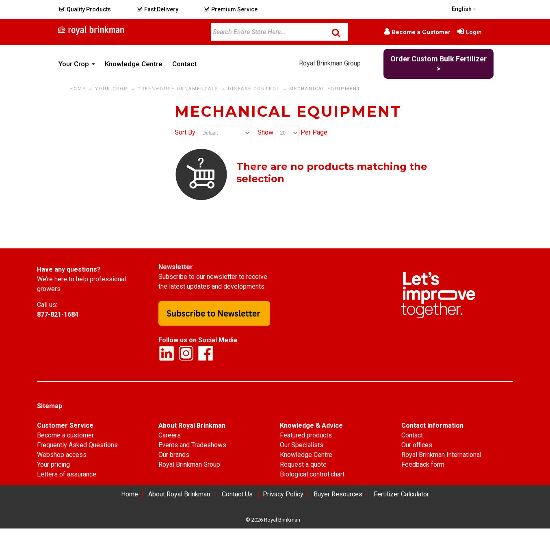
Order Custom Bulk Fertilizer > (438, 63)
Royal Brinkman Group (330, 63)
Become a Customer (421, 32)
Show (265, 133)
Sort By (185, 133)
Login (474, 32)
